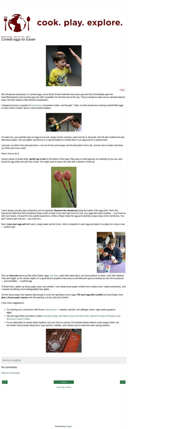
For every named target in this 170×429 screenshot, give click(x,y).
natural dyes (51, 309)
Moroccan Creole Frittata (18, 319)
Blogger (69, 426)
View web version (63, 387)
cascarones (36, 105)
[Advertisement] (63, 7)
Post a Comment (10, 373)
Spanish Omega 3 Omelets (103, 316)
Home (64, 382)
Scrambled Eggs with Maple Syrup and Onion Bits (66, 316)
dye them (54, 275)
